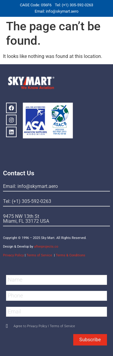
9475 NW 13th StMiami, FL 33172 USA (26, 218)
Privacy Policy (13, 255)
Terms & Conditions (70, 255)
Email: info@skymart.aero (56, 11)
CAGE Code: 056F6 (36, 5)
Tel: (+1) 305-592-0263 (74, 5)
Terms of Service (40, 255)
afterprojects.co (46, 247)
